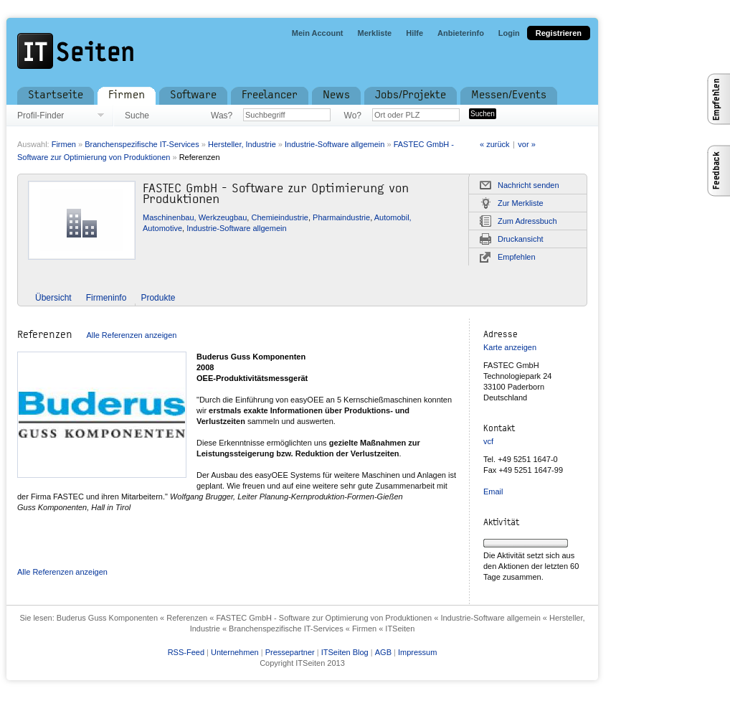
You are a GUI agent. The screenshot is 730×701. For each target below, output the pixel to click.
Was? (221, 115)
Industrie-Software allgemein (334, 144)
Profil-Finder (40, 115)
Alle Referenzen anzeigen (131, 335)
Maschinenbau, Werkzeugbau (195, 217)
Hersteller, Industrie (242, 144)
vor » (526, 144)
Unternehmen (235, 652)
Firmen (64, 144)
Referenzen (199, 157)
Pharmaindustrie (341, 217)
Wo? (352, 115)
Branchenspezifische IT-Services (142, 144)
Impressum (417, 652)
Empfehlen (517, 257)
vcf (488, 441)
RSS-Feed (186, 652)
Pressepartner (290, 652)
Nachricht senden (528, 185)
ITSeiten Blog (345, 652)
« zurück (495, 144)
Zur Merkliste (521, 203)
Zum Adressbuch (527, 221)
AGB (383, 652)
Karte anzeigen (509, 347)
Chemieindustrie (279, 217)
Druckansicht (521, 239)
